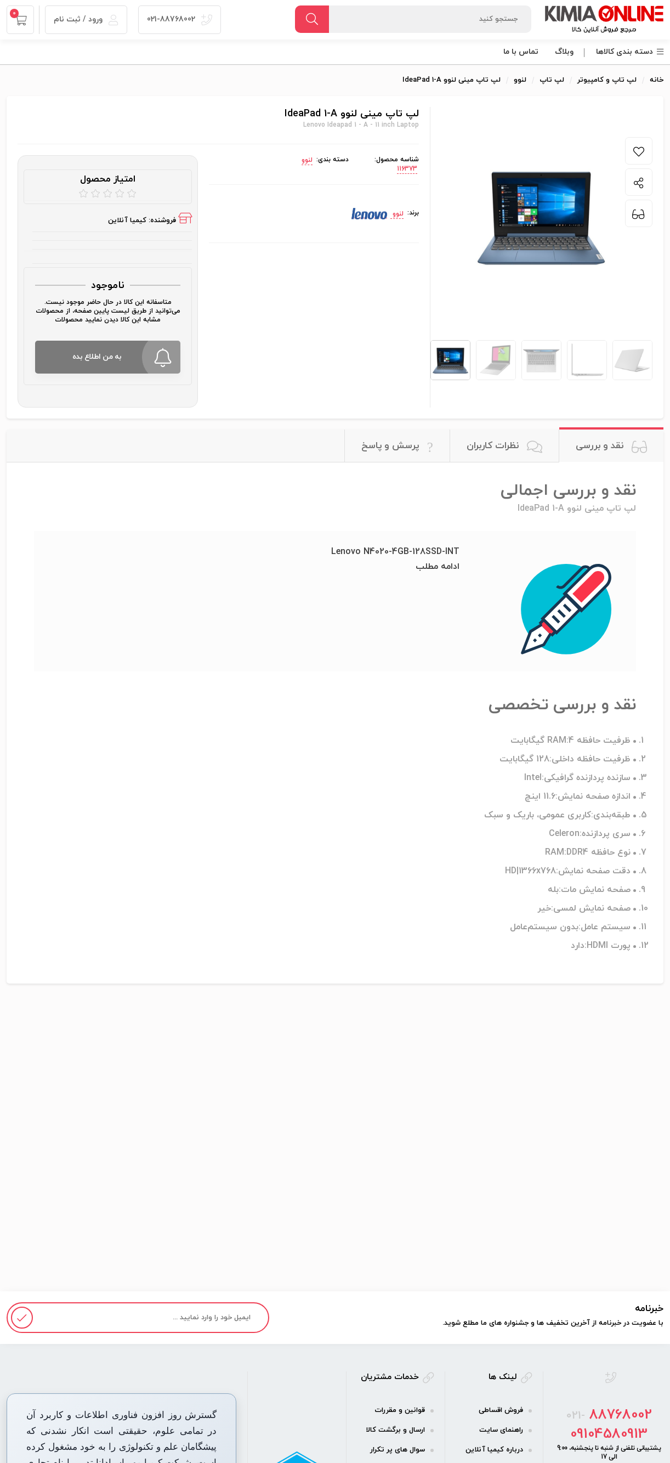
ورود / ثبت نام (86, 19)
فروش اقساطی (501, 1410)
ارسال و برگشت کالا (395, 1430)
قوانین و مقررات (399, 1410)
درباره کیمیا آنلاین (494, 1450)
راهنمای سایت (501, 1430)
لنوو (307, 160)
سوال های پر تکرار (397, 1450)
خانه (656, 80)
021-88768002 (179, 19)
